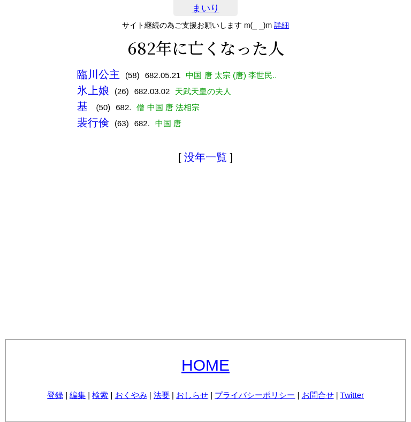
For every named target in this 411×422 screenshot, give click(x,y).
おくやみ (131, 395)
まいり (205, 8)
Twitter (352, 395)
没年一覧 (205, 157)
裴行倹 (93, 122)
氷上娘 (93, 90)
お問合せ (318, 395)
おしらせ (192, 395)
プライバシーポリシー (255, 395)
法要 (162, 395)
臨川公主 (98, 74)
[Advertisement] (205, 253)
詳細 (281, 25)
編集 (78, 395)
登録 (55, 395)
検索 (100, 395)
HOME (205, 365)
